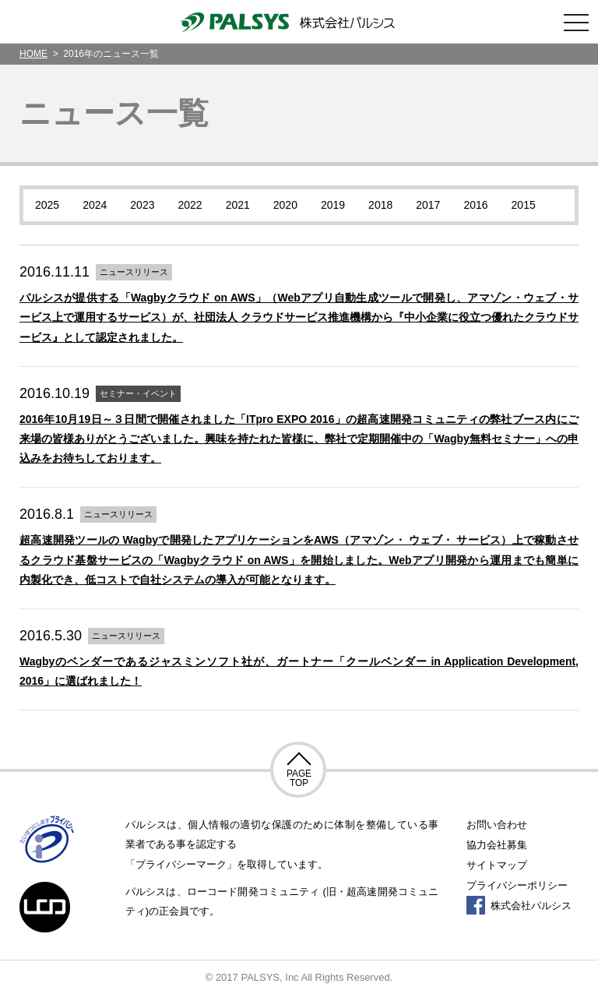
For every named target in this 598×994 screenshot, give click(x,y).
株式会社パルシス (519, 905)
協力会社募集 (496, 845)
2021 (238, 205)
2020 (285, 205)
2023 (142, 205)
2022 (190, 205)
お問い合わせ (496, 824)
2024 (95, 205)
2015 (524, 205)
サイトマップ (496, 865)
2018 (380, 205)
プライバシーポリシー (517, 885)
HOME (33, 53)
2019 (333, 205)
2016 (475, 205)
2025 (47, 205)
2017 (428, 205)
